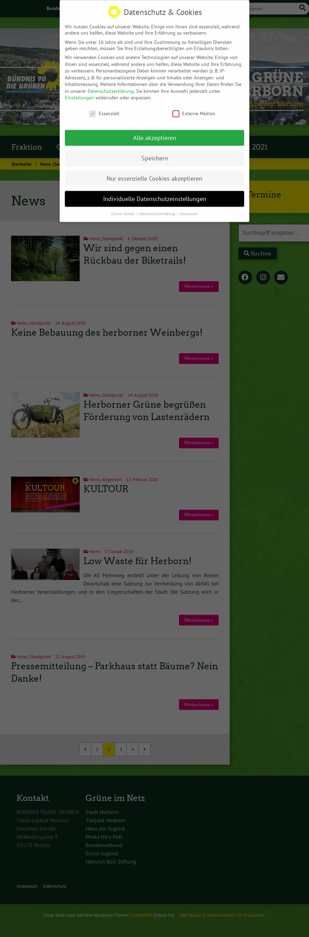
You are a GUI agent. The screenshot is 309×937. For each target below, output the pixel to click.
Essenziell (104, 105)
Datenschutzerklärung (111, 82)
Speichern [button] (154, 149)
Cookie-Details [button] (123, 204)
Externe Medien (193, 105)
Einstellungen (79, 89)
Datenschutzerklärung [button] (157, 204)
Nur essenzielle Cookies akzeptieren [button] (154, 169)
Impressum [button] (189, 204)
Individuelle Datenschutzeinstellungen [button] (154, 190)
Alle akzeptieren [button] (154, 129)
